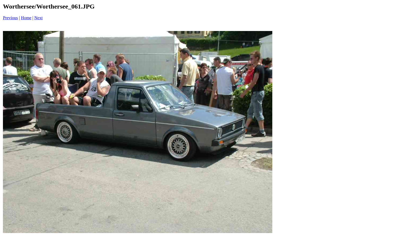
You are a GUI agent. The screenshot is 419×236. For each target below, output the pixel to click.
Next (38, 18)
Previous (10, 18)
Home (26, 18)
